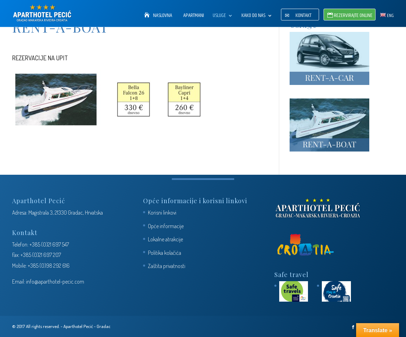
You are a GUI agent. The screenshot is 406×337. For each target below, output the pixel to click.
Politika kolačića (164, 252)
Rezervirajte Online (353, 16)
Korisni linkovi (162, 212)
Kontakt (303, 16)
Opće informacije (166, 226)
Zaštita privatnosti (166, 265)
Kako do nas (253, 16)
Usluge (219, 16)
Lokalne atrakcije (165, 239)
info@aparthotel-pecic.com (55, 281)
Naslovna (162, 16)
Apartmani (193, 16)
